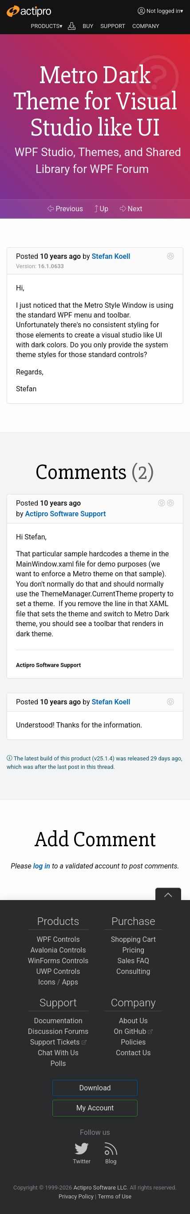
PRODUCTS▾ (47, 26)
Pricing (134, 950)
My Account (95, 1108)
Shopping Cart (133, 939)
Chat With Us (58, 1053)
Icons (46, 982)
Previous (65, 209)
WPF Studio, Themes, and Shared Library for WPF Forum (98, 160)
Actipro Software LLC (100, 1187)
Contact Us (133, 1053)
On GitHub (133, 1031)
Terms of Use (114, 1196)
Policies (133, 1042)
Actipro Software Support (65, 514)
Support (58, 1003)
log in (41, 866)
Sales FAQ (133, 961)
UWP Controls (58, 971)
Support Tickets (58, 1042)
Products (58, 921)
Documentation (58, 1021)
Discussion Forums (58, 1031)
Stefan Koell (111, 256)
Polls (58, 1063)
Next (131, 209)
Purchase (133, 921)
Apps (70, 982)
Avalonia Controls (58, 950)
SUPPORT (112, 26)
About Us (133, 1021)
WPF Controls (57, 939)
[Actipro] (29, 11)
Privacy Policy (76, 1196)
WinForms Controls (58, 961)
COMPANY (145, 26)
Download (95, 1088)
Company (133, 1003)
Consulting (133, 971)
